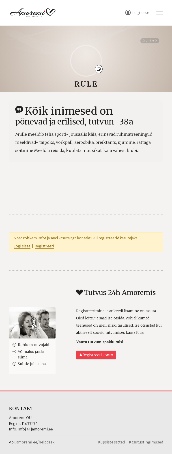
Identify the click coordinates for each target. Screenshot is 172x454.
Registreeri (44, 246)
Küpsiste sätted (111, 442)
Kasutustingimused (146, 442)
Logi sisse (22, 246)
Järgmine (149, 40)
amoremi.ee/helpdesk (35, 442)
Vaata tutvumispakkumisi (99, 342)
